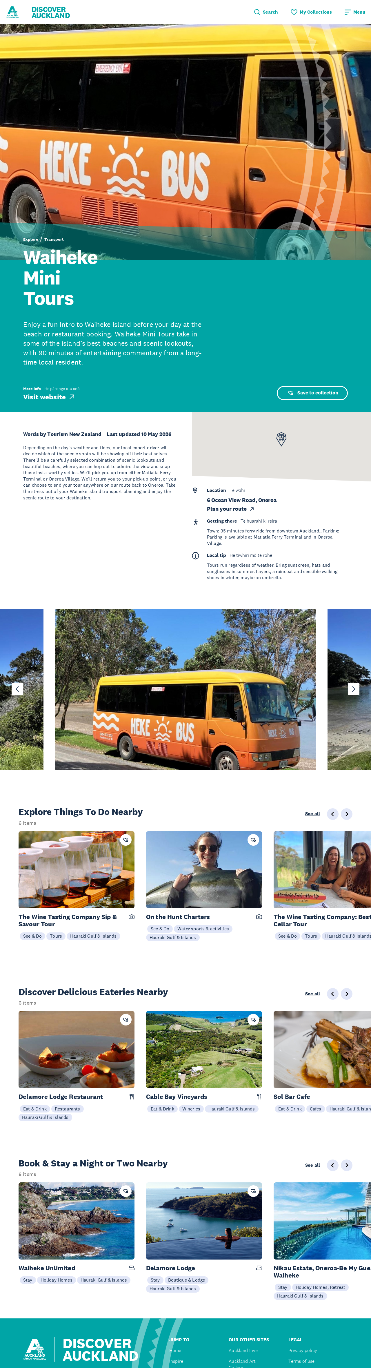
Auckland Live (243, 1350)
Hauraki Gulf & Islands (93, 936)
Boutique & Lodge (186, 1280)
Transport (54, 239)
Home (175, 1350)
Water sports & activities (203, 929)
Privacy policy (302, 1350)
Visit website (49, 397)
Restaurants (67, 1109)
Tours (56, 936)
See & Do (32, 936)
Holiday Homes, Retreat (320, 1287)
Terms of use (301, 1361)
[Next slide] (353, 689)
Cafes (315, 1109)
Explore (30, 239)
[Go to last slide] (17, 689)
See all (312, 813)
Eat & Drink (35, 1109)
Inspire (176, 1361)
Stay (27, 1280)
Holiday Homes (56, 1280)
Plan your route (231, 509)
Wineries (191, 1109)
